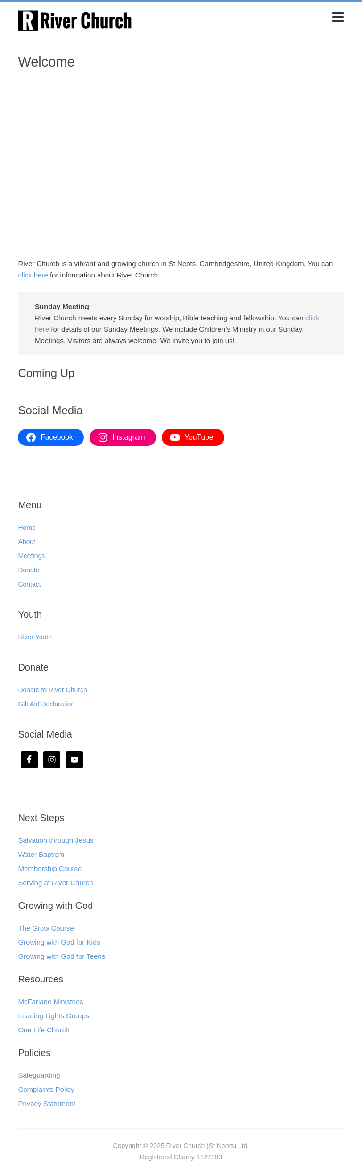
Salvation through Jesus (55, 840)
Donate (28, 570)
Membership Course (50, 868)
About (26, 541)
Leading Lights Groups (53, 1016)
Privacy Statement (46, 1103)
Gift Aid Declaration (46, 704)
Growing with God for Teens (61, 956)
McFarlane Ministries (50, 1002)
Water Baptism (41, 854)
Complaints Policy (46, 1089)
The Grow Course (46, 928)
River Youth (35, 637)
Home (26, 527)
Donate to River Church (52, 690)
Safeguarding (39, 1075)
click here (33, 275)
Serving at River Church (55, 883)
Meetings (31, 556)
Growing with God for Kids (59, 942)
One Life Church (43, 1030)
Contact (29, 584)
